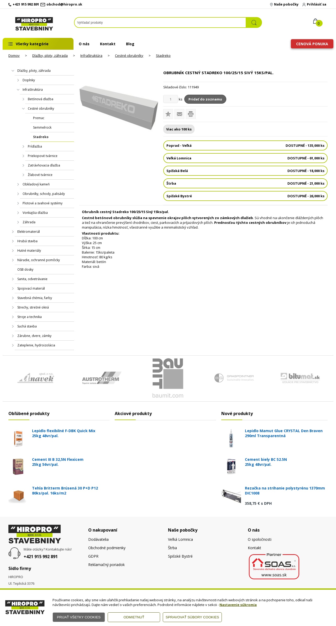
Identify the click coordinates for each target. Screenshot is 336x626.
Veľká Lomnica (180, 539)
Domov (14, 55)
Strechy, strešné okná (33, 307)
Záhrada (29, 222)
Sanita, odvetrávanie (32, 279)
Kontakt (108, 43)
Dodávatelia (98, 539)
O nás (84, 43)
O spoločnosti (259, 539)
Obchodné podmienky (106, 547)
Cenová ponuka (312, 43)
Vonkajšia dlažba (35, 212)
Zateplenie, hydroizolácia (36, 345)
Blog (130, 43)
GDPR (93, 556)
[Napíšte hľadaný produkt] (160, 22)
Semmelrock (42, 127)
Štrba (172, 547)
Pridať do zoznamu (205, 99)
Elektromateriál (28, 231)
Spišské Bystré (180, 556)
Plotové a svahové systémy (42, 203)
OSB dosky (25, 269)
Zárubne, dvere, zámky (34, 336)
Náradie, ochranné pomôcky (38, 260)
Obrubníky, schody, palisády (44, 193)
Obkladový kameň (36, 184)
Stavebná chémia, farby (34, 298)
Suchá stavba (27, 326)
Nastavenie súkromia (238, 604)
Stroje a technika (29, 317)
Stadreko (163, 55)
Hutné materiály (29, 250)
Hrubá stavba (27, 241)
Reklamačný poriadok (106, 564)
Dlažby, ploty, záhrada (50, 55)
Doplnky (29, 80)
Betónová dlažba (40, 99)
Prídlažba (35, 146)
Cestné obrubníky (129, 55)
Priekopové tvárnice (42, 156)
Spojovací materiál (31, 288)
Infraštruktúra (91, 55)
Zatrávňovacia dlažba (44, 165)
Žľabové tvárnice (40, 175)
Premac (38, 118)
